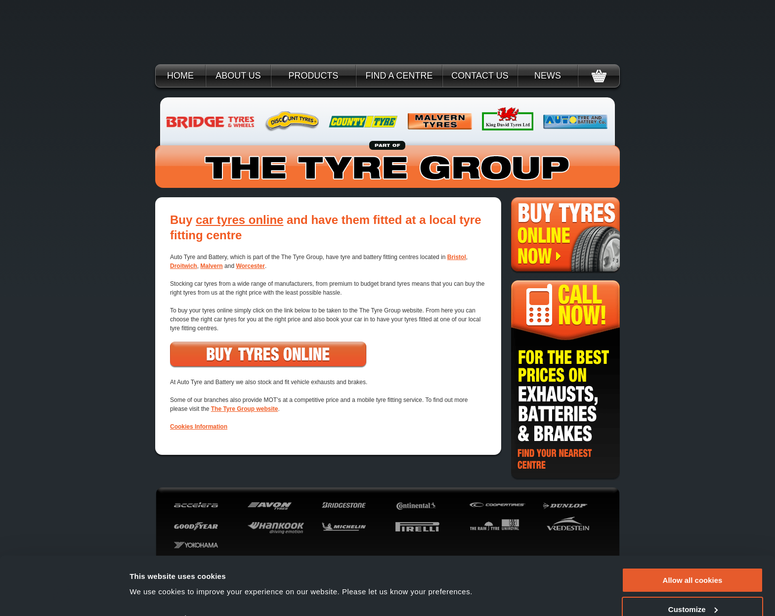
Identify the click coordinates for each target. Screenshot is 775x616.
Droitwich (183, 266)
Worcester (250, 266)
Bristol (456, 257)
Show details (152, 572)
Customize (693, 563)
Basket (598, 76)
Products (313, 76)
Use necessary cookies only (692, 591)
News (547, 76)
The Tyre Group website (244, 408)
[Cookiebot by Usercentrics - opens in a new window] (64, 596)
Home (180, 76)
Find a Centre (398, 76)
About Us (238, 76)
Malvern (211, 266)
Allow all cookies (693, 533)
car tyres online (239, 219)
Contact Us (479, 76)
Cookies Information (198, 426)
